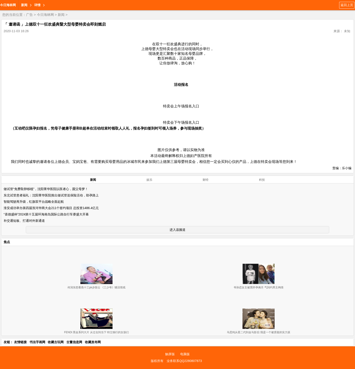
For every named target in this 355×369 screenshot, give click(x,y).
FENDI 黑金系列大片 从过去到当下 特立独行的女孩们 (96, 332)
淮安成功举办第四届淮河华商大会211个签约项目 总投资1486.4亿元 (51, 208)
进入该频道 (177, 230)
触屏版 (170, 354)
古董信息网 (74, 342)
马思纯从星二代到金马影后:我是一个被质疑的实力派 (258, 332)
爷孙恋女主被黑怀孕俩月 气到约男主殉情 (258, 287)
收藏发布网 (93, 342)
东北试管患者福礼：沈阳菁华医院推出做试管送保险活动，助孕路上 (51, 195)
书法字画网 (37, 342)
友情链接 (20, 342)
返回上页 (347, 5)
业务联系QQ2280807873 (184, 361)
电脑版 (185, 354)
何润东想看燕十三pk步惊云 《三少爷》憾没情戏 (96, 287)
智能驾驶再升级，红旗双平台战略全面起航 (34, 201)
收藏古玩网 (56, 342)
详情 (37, 5)
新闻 (24, 5)
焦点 (7, 242)
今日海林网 (8, 5)
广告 (29, 15)
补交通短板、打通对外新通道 (24, 220)
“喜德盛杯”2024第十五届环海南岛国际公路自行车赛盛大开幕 (46, 214)
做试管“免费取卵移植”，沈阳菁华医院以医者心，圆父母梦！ (46, 189)
